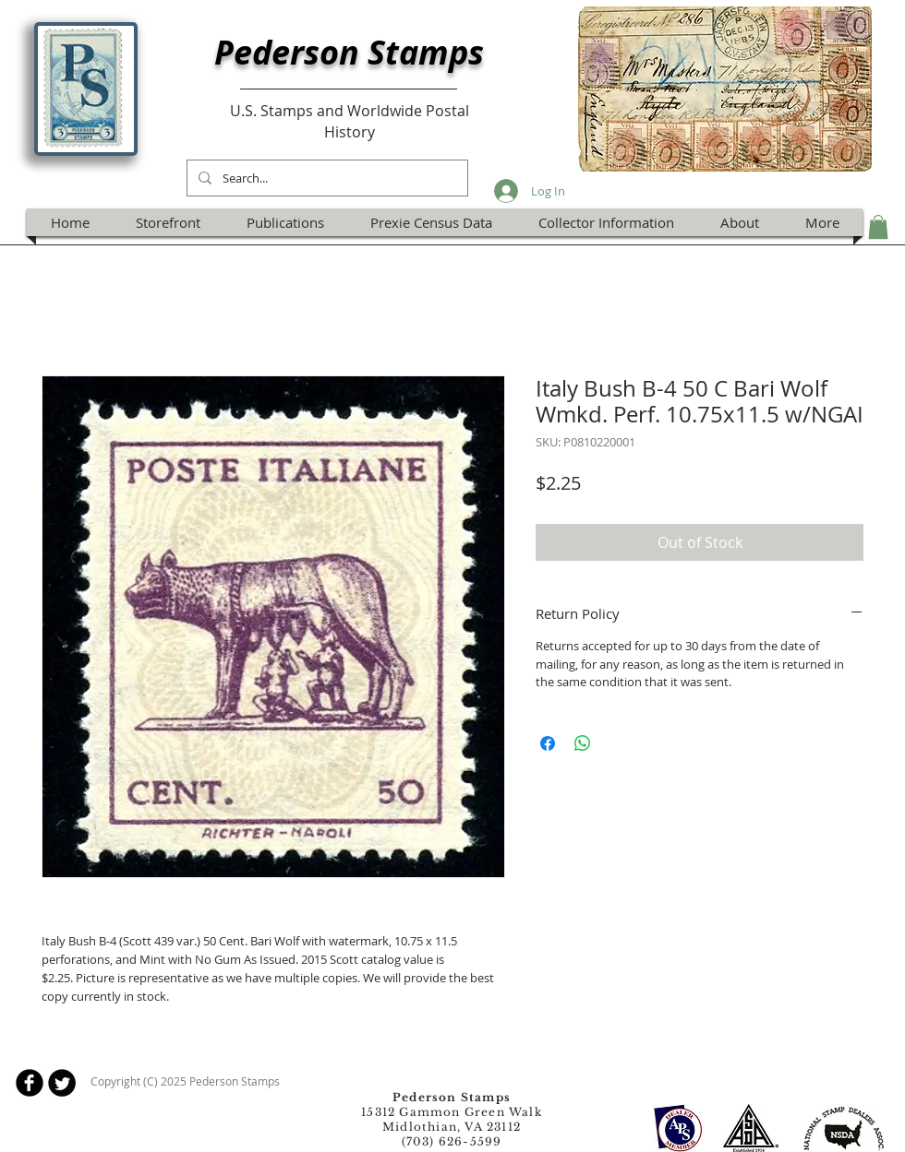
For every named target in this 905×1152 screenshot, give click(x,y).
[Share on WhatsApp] (583, 743)
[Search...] (325, 178)
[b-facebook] (29, 1083)
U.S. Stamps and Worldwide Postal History (349, 121)
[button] (878, 227)
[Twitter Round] (62, 1083)
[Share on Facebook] (548, 743)
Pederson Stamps (349, 52)
